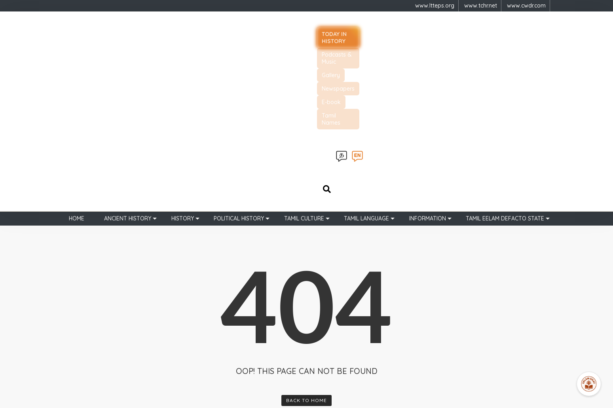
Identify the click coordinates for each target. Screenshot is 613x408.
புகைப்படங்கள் (268, 364)
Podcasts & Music (319, 31)
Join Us (259, 352)
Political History (239, 60)
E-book (442, 31)
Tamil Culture (304, 60)
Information (427, 60)
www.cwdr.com (526, 5)
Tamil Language (366, 60)
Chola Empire (330, 326)
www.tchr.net (480, 5)
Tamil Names (482, 31)
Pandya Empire (333, 339)
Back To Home (306, 242)
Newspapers (403, 31)
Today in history (257, 31)
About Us (261, 314)
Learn (256, 326)
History (182, 60)
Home (76, 60)
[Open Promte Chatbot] (589, 384)
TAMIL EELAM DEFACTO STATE (505, 60)
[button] (422, 301)
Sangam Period (333, 314)
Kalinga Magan (332, 352)
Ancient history (127, 60)
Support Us (264, 339)
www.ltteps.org (434, 5)
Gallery (364, 31)
